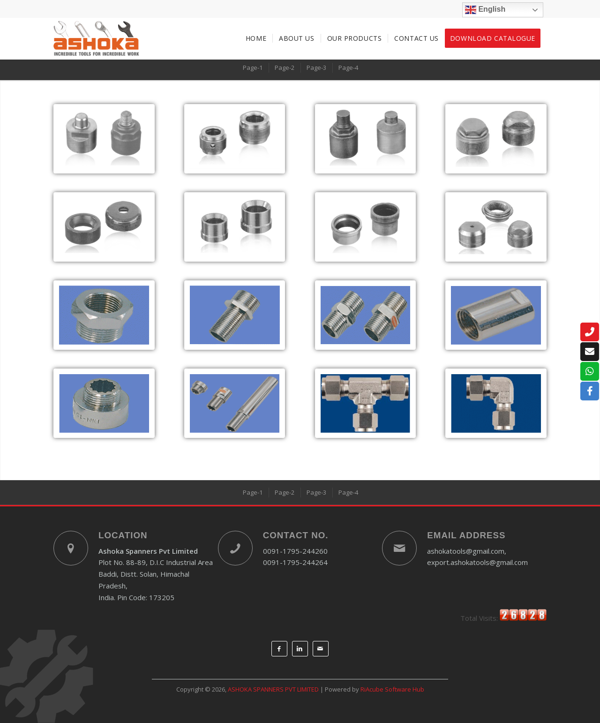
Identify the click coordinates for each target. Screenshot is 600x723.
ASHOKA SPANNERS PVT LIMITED (273, 689)
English (485, 9)
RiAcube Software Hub (392, 689)
